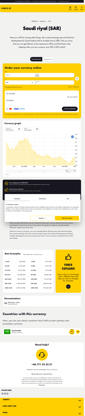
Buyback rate (48, 59)
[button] (70, 9)
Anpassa (42, 218)
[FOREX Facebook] (2, 394)
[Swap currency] (77, 79)
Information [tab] (42, 198)
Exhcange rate (36, 59)
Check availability (74, 96)
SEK (8, 75)
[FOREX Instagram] (5, 394)
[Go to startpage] (6, 9)
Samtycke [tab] (17, 198)
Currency (42, 21)
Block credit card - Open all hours (42, 374)
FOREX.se (35, 21)
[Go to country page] (78, 332)
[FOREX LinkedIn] (7, 394)
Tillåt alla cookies (67, 218)
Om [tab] (68, 198)
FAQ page (42, 385)
